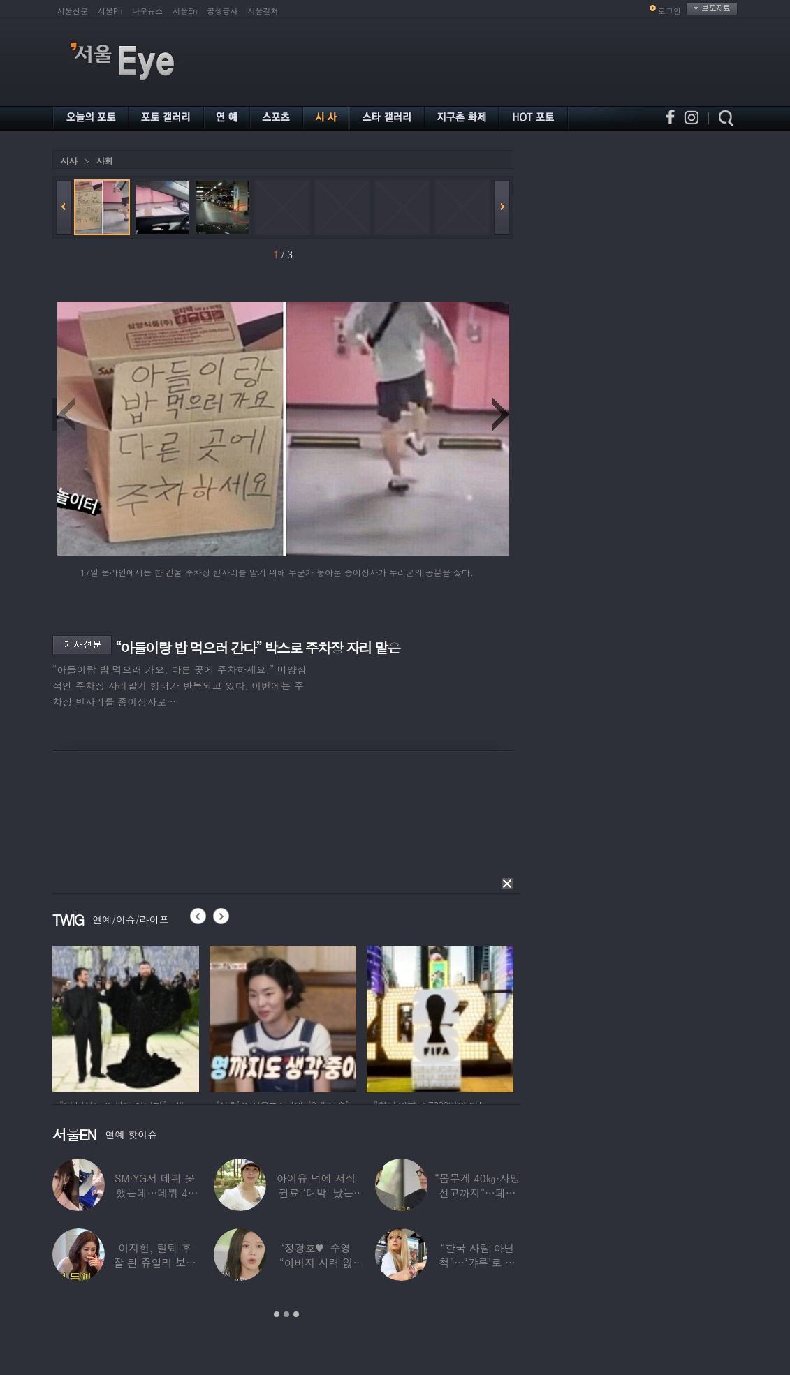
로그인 (669, 11)
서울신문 (72, 11)
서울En (185, 11)
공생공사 (222, 11)
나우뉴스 (147, 11)
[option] (125, 1017)
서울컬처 (263, 11)
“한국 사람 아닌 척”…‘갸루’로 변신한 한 (477, 1262)
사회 (104, 161)
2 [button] (286, 1314)
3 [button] (296, 1314)
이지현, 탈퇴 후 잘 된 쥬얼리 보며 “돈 (154, 1262)
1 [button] (276, 1314)
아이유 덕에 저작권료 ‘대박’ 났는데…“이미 (316, 1192)
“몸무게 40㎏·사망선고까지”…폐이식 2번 (477, 1192)
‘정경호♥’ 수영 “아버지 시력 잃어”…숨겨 (316, 1262)
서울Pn (110, 11)
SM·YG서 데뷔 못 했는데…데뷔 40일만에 (155, 1192)
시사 (68, 161)
